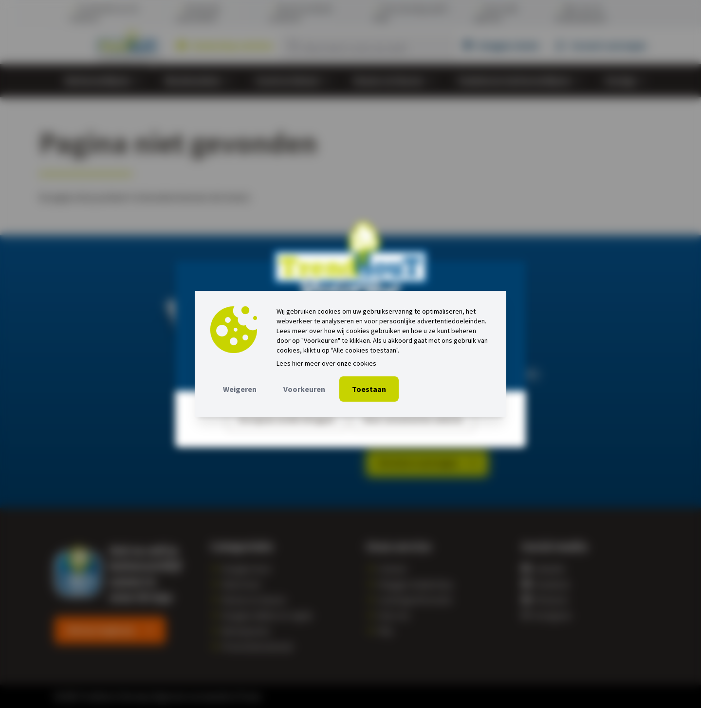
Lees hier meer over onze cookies (326, 363)
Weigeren (240, 389)
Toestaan (369, 389)
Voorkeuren (304, 389)
